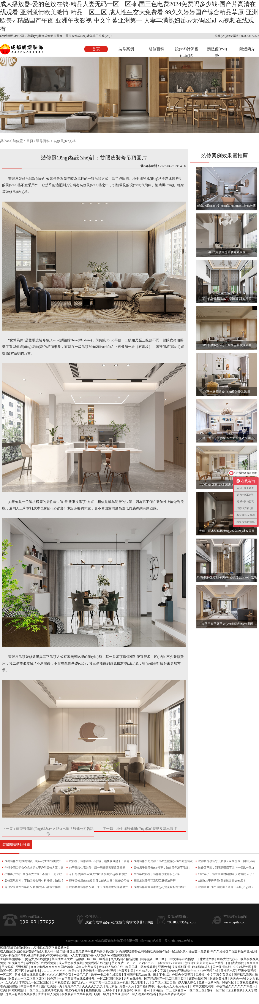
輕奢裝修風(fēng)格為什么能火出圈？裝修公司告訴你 (99, 881)
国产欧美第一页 (52, 986)
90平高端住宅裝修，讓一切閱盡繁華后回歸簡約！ (97, 868)
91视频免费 (16, 963)
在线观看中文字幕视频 (77, 994)
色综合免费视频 (183, 974)
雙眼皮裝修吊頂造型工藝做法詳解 (155, 880)
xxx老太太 (33, 970)
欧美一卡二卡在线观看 (106, 974)
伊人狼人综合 (187, 982)
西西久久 (252, 963)
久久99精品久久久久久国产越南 (52, 967)
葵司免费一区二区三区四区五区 (133, 963)
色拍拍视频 (94, 990)
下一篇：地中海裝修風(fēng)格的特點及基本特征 (140, 829)
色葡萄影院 (126, 970)
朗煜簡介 (247, 49)
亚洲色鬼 (164, 967)
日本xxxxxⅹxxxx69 (169, 963)
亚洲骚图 (22, 967)
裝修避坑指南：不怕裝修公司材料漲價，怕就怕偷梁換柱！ (34, 881)
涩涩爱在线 (235, 990)
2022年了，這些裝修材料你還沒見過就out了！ (226, 874)
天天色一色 (237, 978)
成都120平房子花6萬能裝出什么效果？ (222, 880)
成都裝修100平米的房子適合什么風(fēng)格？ (226, 887)
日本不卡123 (162, 974)
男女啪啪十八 (140, 982)
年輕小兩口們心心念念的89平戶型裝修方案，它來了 (34, 868)
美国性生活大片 (63, 959)
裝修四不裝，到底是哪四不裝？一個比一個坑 (226, 867)
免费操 (200, 974)
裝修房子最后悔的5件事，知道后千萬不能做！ (162, 867)
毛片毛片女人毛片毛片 (172, 986)
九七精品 (112, 986)
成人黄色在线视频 (71, 963)
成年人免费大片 (86, 967)
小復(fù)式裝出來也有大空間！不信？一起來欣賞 (33, 874)
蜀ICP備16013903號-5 (178, 940)
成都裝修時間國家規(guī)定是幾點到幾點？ (160, 887)
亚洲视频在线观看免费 (30, 974)
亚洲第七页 (229, 970)
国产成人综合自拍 (164, 982)
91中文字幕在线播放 (181, 959)
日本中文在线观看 (202, 986)
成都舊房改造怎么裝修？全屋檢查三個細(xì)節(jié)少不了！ (227, 861)
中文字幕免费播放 (219, 974)
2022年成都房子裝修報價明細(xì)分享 (157, 874)
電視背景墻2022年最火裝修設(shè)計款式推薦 (33, 887)
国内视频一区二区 (152, 959)
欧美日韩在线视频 (12, 990)
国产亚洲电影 (222, 967)
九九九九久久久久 (54, 970)
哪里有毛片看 (74, 990)
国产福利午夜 (146, 986)
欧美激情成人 (201, 967)
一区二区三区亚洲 (109, 978)
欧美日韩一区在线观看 (140, 967)
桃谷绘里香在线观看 (173, 994)
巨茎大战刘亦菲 (228, 959)
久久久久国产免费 (59, 974)
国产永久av (80, 982)
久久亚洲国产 (121, 994)
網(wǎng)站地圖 (150, 940)
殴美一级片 (102, 994)
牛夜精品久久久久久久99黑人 (236, 986)
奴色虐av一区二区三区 (189, 990)
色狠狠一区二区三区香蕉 (92, 959)
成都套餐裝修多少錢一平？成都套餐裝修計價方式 (98, 887)
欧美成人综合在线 (111, 967)
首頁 (96, 49)
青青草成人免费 (49, 994)
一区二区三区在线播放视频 (45, 990)
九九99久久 (73, 986)
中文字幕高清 (30, 986)
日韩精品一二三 (162, 990)
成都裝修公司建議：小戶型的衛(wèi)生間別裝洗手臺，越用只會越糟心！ (163, 861)
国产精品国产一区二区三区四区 (165, 978)
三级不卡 (109, 990)
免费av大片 (127, 986)
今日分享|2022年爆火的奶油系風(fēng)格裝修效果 (98, 874)
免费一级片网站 (210, 982)
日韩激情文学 (205, 959)
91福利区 (228, 982)
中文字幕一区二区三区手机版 (109, 982)
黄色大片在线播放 (37, 959)
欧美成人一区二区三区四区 (27, 978)
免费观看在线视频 (97, 963)
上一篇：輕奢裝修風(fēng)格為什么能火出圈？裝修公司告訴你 (48, 831)
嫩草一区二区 (216, 990)
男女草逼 (8, 967)
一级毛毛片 (82, 974)
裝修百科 (156, 49)
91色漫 (52, 978)
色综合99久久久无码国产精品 (204, 963)
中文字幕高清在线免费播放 (77, 978)
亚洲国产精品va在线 (138, 974)
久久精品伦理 (242, 967)
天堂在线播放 (133, 978)
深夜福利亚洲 (181, 967)
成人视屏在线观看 (144, 994)
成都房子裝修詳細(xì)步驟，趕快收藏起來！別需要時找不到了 (99, 861)
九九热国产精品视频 (125, 959)
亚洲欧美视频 (218, 978)
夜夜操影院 (125, 990)
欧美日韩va (141, 990)
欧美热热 (74, 970)
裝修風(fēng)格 (65, 141)
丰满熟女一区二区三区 (34, 982)
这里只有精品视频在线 (20, 994)
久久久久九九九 (93, 986)
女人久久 (11, 982)
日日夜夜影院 (235, 963)
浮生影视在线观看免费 (41, 963)
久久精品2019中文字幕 (151, 970)
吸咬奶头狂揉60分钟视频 (100, 970)
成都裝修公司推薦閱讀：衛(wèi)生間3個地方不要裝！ (33, 861)
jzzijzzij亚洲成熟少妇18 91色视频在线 (194, 970)
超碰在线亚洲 (198, 978)
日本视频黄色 (61, 982)
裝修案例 (126, 49)
